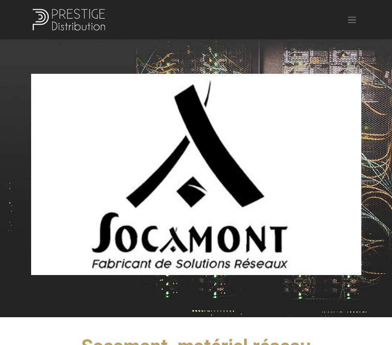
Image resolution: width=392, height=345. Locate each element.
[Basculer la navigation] (352, 19)
